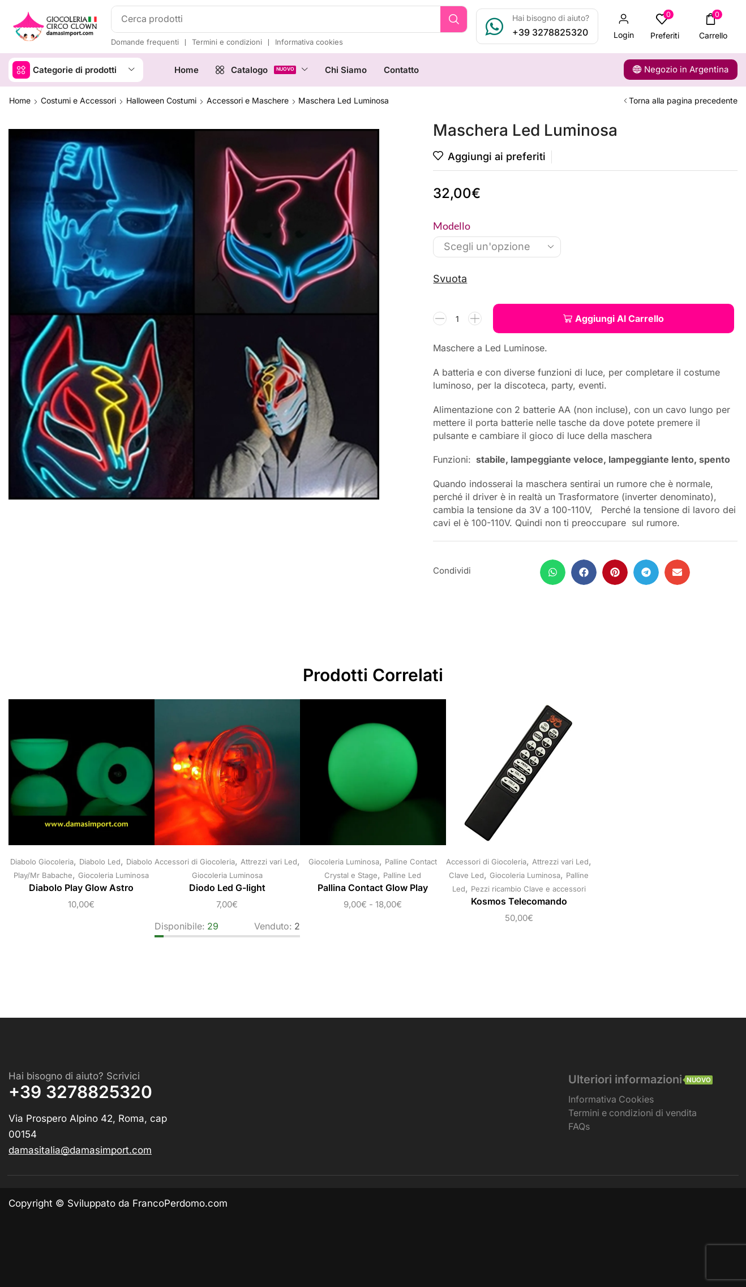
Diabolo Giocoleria (42, 861)
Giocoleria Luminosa (113, 875)
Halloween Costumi (161, 100)
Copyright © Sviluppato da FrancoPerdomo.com (118, 1203)
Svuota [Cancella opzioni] (450, 279)
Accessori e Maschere (248, 100)
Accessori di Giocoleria (195, 861)
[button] (623, 26)
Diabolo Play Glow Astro (81, 888)
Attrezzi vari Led (269, 861)
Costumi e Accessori (78, 100)
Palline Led (402, 875)
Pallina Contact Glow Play (373, 888)
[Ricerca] (453, 19)
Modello (451, 225)
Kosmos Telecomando (519, 901)
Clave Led (466, 875)
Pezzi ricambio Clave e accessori (528, 888)
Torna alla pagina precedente (683, 100)
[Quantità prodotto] (457, 318)
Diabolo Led (100, 861)
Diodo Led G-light (227, 888)
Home (20, 100)
